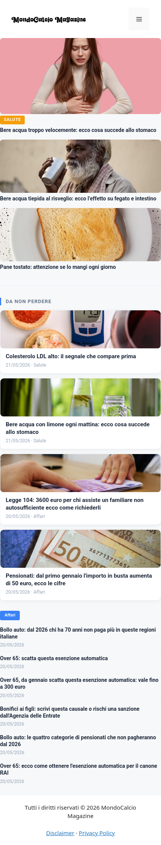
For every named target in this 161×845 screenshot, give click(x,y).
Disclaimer (60, 833)
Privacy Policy (97, 833)
